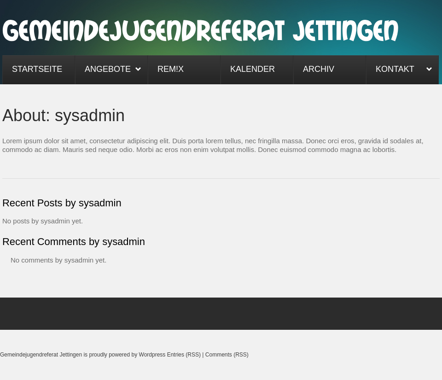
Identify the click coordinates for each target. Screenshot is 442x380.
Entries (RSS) (184, 354)
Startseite (37, 69)
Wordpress (152, 354)
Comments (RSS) (227, 354)
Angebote (108, 70)
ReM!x (170, 69)
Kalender (252, 69)
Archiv (318, 69)
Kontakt (399, 70)
